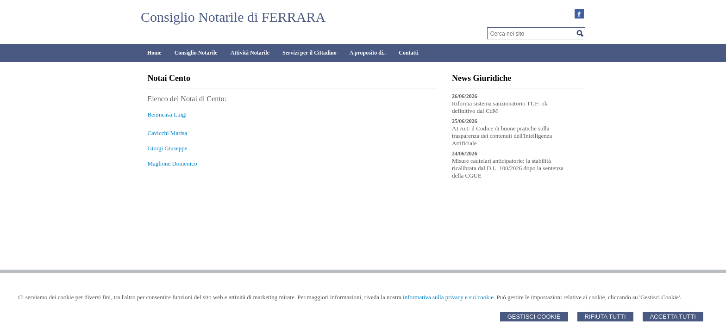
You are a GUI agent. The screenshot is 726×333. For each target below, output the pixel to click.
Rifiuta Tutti (605, 316)
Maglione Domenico (172, 163)
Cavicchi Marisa (167, 133)
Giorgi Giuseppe (167, 148)
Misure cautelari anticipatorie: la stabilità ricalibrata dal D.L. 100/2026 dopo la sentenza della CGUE (507, 168)
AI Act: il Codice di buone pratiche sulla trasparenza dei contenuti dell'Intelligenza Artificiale (502, 136)
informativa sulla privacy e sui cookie (448, 297)
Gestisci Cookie (534, 316)
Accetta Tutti (673, 316)
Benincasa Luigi (167, 114)
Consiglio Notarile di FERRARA (233, 17)
